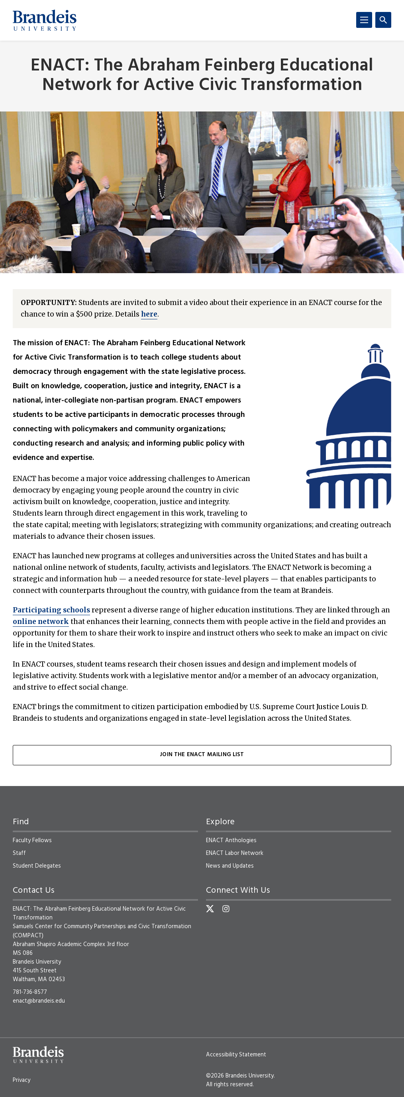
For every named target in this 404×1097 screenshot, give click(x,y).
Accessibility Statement (236, 1055)
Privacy (21, 1080)
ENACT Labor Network (234, 853)
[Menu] (364, 20)
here (149, 314)
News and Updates (230, 866)
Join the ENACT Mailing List (202, 754)
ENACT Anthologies (231, 840)
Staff (19, 853)
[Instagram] (226, 909)
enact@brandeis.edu (39, 1001)
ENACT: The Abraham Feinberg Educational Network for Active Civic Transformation (202, 76)
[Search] (383, 20)
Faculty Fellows (32, 840)
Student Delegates (37, 866)
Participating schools (51, 610)
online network (41, 621)
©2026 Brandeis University (240, 1076)
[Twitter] (210, 909)
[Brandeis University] (44, 20)
